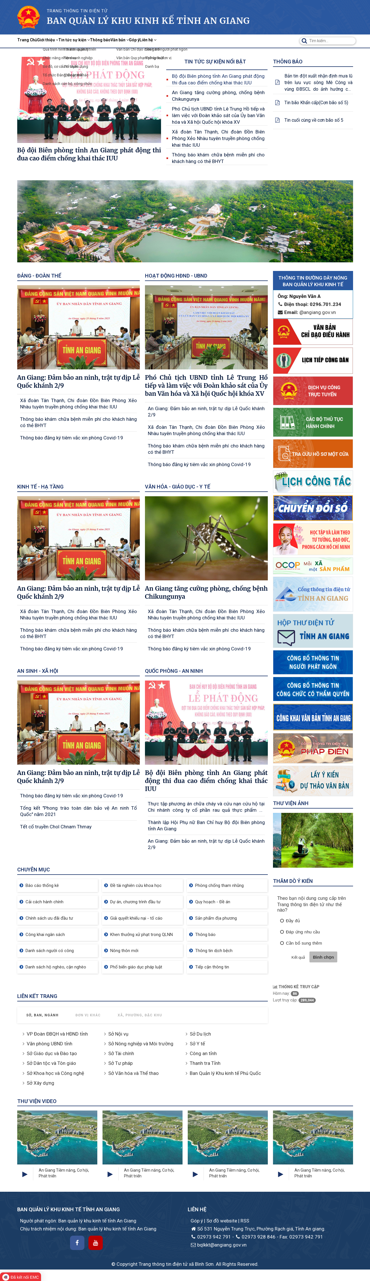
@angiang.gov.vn (307, 312)
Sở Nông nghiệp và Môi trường (140, 1043)
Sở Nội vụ (118, 1034)
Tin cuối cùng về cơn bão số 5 (313, 120)
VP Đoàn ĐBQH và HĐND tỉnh (57, 1034)
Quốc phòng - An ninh (174, 671)
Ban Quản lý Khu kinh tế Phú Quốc (225, 1073)
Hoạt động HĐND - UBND (176, 276)
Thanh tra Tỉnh (205, 1063)
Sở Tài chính (121, 1053)
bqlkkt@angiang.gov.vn (219, 1245)
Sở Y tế (197, 1043)
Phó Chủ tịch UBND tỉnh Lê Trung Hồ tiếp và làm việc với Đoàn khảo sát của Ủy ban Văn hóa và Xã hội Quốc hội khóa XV (218, 115)
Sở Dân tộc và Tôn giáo (51, 1063)
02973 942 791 (211, 1237)
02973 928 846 (255, 1237)
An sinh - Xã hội (37, 671)
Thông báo (138, 41)
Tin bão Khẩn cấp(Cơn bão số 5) (316, 102)
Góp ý (191, 41)
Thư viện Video (37, 1101)
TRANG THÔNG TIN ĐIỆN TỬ (77, 10)
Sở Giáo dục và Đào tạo (52, 1053)
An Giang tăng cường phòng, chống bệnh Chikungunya (218, 96)
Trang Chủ (32, 41)
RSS (245, 1221)
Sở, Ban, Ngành (42, 1015)
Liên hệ (214, 41)
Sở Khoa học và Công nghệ (55, 1073)
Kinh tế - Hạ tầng (40, 487)
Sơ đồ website (222, 1221)
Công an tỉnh (203, 1053)
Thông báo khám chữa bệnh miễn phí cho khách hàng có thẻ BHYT (218, 158)
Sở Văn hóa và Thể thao (133, 1073)
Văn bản (167, 41)
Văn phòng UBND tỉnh (49, 1043)
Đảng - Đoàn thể (39, 276)
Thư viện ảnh (291, 803)
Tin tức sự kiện (101, 41)
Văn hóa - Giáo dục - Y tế (177, 487)
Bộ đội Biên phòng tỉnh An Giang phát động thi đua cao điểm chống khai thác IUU (218, 79)
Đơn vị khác (88, 1015)
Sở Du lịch (200, 1034)
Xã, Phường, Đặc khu (140, 1015)
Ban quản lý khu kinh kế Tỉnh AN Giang (148, 20)
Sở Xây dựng (40, 1083)
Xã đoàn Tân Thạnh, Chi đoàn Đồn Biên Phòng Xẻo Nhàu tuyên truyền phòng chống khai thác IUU (218, 138)
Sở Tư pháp (120, 1063)
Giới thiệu (63, 41)
